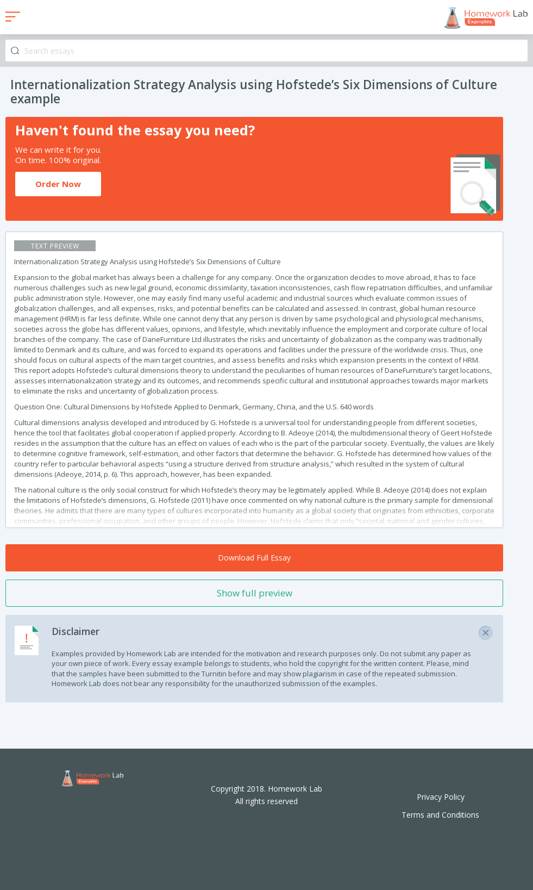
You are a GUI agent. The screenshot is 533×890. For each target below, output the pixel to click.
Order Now (58, 183)
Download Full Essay (254, 557)
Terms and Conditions (440, 815)
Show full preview (254, 593)
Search (15, 51)
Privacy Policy (441, 797)
